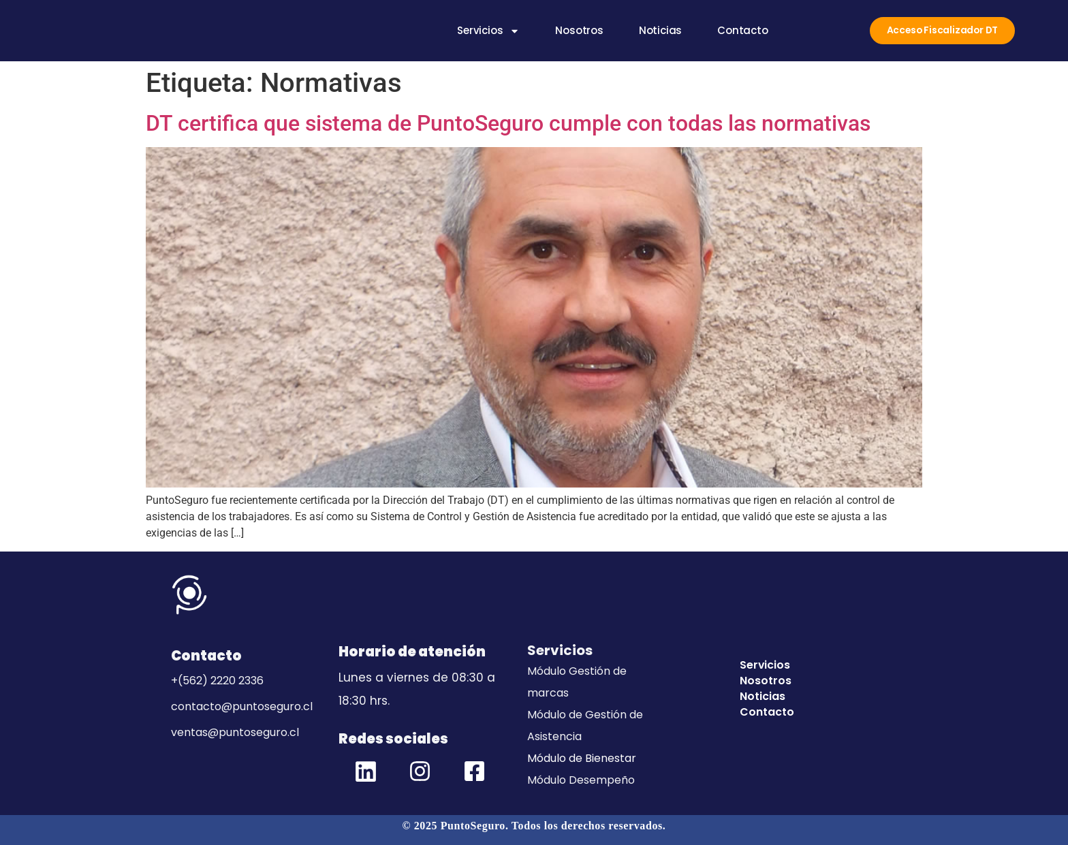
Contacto (739, 31)
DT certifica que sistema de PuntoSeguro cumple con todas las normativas (508, 123)
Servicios (485, 31)
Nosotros (577, 31)
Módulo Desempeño (581, 780)
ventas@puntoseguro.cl (235, 732)
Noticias (657, 31)
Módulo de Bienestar (581, 758)
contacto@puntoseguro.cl (242, 706)
